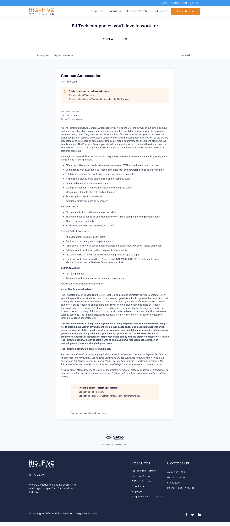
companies (63, 55)
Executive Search (141, 476)
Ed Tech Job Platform (144, 471)
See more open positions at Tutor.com (88, 413)
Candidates (139, 486)
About (164, 2)
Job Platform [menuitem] (159, 11)
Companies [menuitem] (96, 11)
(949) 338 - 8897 (176, 472)
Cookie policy (120, 445)
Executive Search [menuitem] (137, 11)
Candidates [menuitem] (115, 11)
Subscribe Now (185, 11)
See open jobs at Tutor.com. (81, 95)
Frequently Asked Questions (147, 496)
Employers (138, 491)
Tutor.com (99, 308)
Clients (175, 2)
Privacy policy (107, 445)
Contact (194, 2)
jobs (43, 55)
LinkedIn (65, 318)
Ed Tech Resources (142, 481)
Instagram (90, 318)
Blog (184, 2)
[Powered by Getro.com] (115, 437)
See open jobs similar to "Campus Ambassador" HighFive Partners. (99, 99)
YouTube (75, 318)
